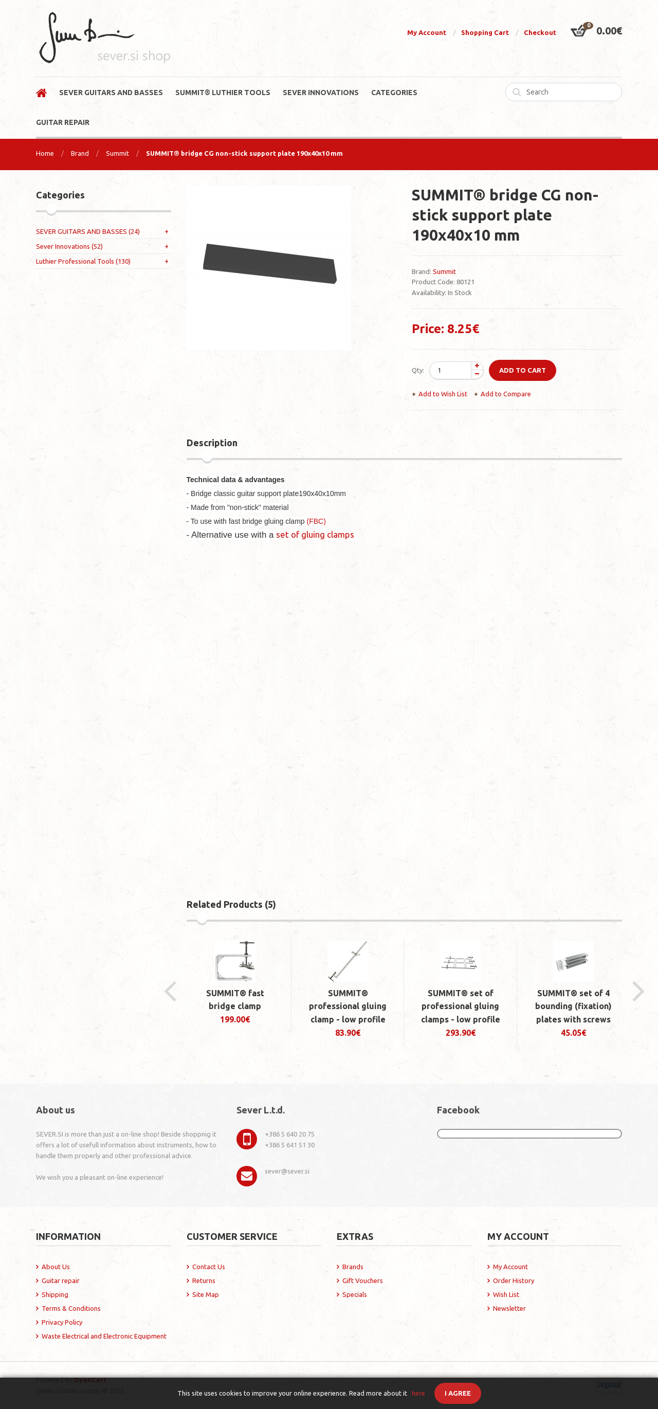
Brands (352, 1266)
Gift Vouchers (362, 1280)
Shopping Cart (485, 32)
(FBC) (315, 521)
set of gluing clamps (315, 534)
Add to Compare (506, 393)
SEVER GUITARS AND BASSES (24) (88, 231)
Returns (203, 1280)
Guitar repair (61, 1280)
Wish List (506, 1294)
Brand (80, 153)
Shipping (55, 1294)
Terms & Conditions (71, 1308)
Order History (513, 1280)
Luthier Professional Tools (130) (83, 261)
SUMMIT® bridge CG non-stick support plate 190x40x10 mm (244, 153)
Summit (117, 153)
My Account (426, 32)
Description (212, 442)
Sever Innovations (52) (69, 246)
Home (45, 153)
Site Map (205, 1294)
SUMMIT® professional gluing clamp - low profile (348, 1006)
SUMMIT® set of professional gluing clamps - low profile (460, 1006)
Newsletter (509, 1308)
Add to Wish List (442, 393)
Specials (354, 1294)
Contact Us (208, 1266)
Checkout (540, 32)
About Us (56, 1266)
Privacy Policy (62, 1322)
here (418, 1393)
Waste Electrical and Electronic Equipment (104, 1336)
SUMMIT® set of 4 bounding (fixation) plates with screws (573, 1006)
